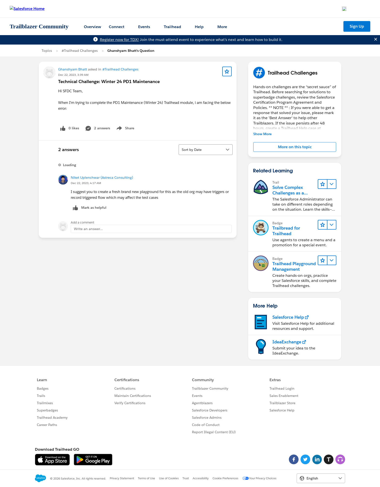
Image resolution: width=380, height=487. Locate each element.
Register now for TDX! (119, 39)
